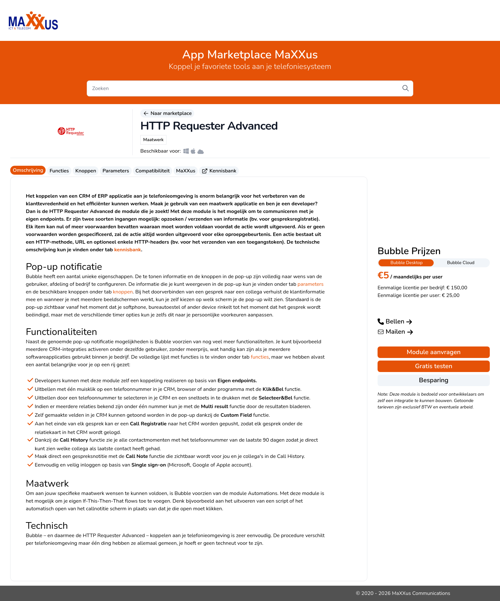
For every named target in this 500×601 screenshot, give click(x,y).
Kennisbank (219, 170)
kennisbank (127, 249)
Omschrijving (28, 170)
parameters (311, 284)
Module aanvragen (433, 352)
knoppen (123, 291)
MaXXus (185, 170)
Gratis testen (433, 366)
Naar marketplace (167, 113)
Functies (59, 170)
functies (259, 357)
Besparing (433, 380)
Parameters (115, 170)
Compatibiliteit (153, 170)
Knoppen (85, 170)
